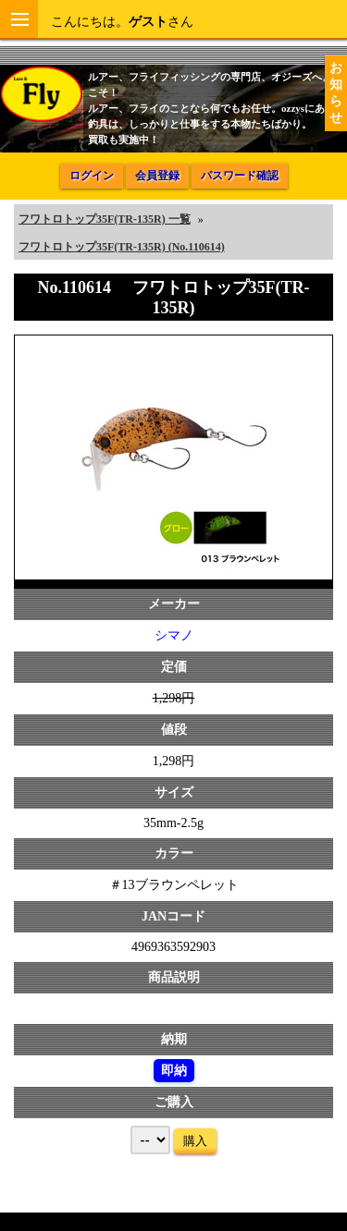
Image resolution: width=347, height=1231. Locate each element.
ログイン (91, 175)
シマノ (174, 635)
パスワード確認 (240, 175)
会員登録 (157, 175)
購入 (195, 1141)
